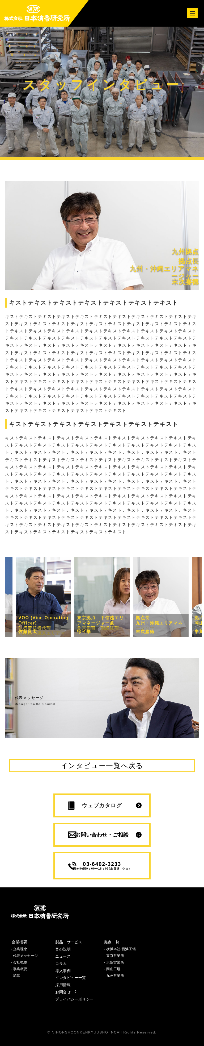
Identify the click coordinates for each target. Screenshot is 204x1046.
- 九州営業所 (114, 976)
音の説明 (63, 949)
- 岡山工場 (112, 969)
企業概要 (19, 942)
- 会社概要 (19, 962)
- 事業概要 (19, 969)
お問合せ (65, 992)
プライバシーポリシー (74, 999)
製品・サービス (68, 942)
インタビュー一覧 (70, 977)
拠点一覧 (112, 942)
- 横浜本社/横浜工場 (120, 949)
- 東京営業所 (114, 956)
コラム (61, 963)
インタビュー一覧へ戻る (102, 765)
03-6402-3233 (102, 865)
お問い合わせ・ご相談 (102, 835)
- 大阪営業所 (114, 962)
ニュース (63, 956)
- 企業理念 (19, 949)
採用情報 (63, 985)
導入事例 (63, 971)
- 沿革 (15, 976)
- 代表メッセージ (24, 956)
